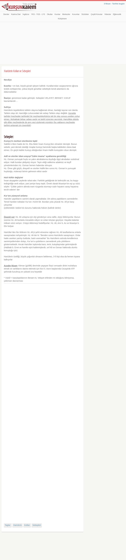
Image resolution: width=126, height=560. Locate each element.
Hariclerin (17, 525)
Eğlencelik (117, 14)
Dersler (6, 14)
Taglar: (8, 525)
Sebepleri (36, 525)
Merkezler (66, 14)
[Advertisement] (63, 43)
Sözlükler (85, 14)
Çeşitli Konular (97, 14)
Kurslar (57, 14)
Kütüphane (62, 19)
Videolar (107, 14)
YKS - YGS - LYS (38, 14)
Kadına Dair (16, 14)
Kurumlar (76, 14)
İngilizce (26, 14)
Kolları (27, 525)
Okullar (50, 14)
